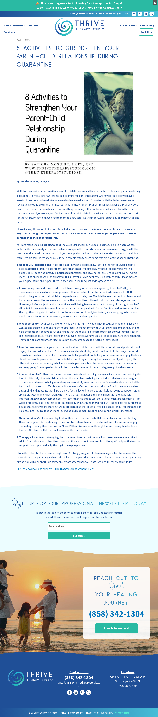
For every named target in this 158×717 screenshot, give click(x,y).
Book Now (146, 32)
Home (7, 25)
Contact (143, 25)
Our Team (33, 25)
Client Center (127, 25)
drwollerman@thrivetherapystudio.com (79, 684)
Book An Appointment (116, 627)
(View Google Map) (128, 685)
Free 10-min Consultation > (105, 7)
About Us (18, 25)
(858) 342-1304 (59, 7)
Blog (151, 25)
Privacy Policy (92, 712)
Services (8, 32)
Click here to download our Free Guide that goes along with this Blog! (55, 469)
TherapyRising (121, 712)
